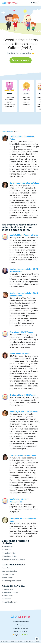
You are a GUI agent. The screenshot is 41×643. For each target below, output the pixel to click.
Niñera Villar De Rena (9, 602)
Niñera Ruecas (7, 596)
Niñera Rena (6, 599)
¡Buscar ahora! (20, 60)
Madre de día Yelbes (9, 571)
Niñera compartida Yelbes (11, 581)
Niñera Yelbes (7, 568)
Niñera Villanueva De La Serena (13, 559)
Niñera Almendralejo (9, 556)
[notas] (20, 635)
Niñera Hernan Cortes (10, 592)
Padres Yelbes (7, 577)
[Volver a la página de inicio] (9, 3)
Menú (34, 3)
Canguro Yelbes (8, 574)
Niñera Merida (7, 550)
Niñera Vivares (7, 589)
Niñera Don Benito (8, 553)
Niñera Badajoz (7, 547)
